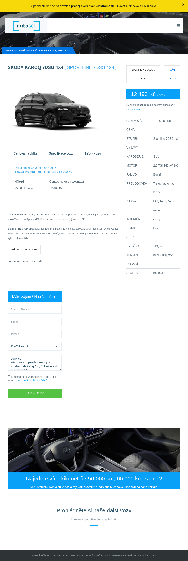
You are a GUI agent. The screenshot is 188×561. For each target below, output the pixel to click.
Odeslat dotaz (35, 393)
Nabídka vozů (28, 50)
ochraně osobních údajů (33, 380)
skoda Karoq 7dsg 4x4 (54, 50)
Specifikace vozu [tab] (61, 153)
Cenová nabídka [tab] (25, 153)
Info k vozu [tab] (93, 153)
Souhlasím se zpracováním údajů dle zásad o (32, 378)
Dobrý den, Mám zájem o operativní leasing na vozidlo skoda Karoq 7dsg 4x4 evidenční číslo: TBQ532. (35, 363)
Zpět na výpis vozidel (24, 249)
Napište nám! (133, 109)
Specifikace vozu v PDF (143, 74)
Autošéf (11, 50)
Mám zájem (172, 74)
